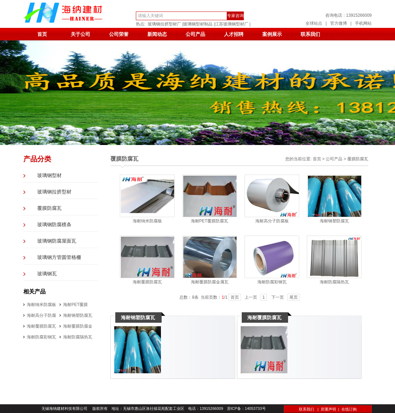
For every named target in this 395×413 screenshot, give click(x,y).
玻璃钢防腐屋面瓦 (56, 241)
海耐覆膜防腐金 (77, 326)
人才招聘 (233, 34)
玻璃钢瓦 (47, 273)
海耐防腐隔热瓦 (77, 337)
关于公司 (80, 34)
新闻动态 (157, 34)
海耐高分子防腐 (41, 315)
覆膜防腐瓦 (49, 208)
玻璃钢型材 (49, 175)
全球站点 (313, 23)
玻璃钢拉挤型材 (54, 191)
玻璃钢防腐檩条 (54, 224)
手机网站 (363, 23)
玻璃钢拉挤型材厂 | (165, 24)
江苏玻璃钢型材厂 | (232, 24)
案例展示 (272, 34)
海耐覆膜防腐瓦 (41, 326)
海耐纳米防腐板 (41, 304)
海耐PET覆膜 (75, 304)
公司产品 (195, 34)
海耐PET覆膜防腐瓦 (209, 221)
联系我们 (310, 34)
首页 (42, 34)
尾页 (293, 297)
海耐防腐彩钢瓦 (41, 337)
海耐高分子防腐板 (272, 221)
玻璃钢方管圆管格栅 (59, 257)
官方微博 (338, 23)
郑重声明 (328, 409)
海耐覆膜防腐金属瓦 (210, 282)
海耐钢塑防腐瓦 (77, 315)
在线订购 (349, 409)
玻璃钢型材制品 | (199, 24)
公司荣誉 (119, 34)
